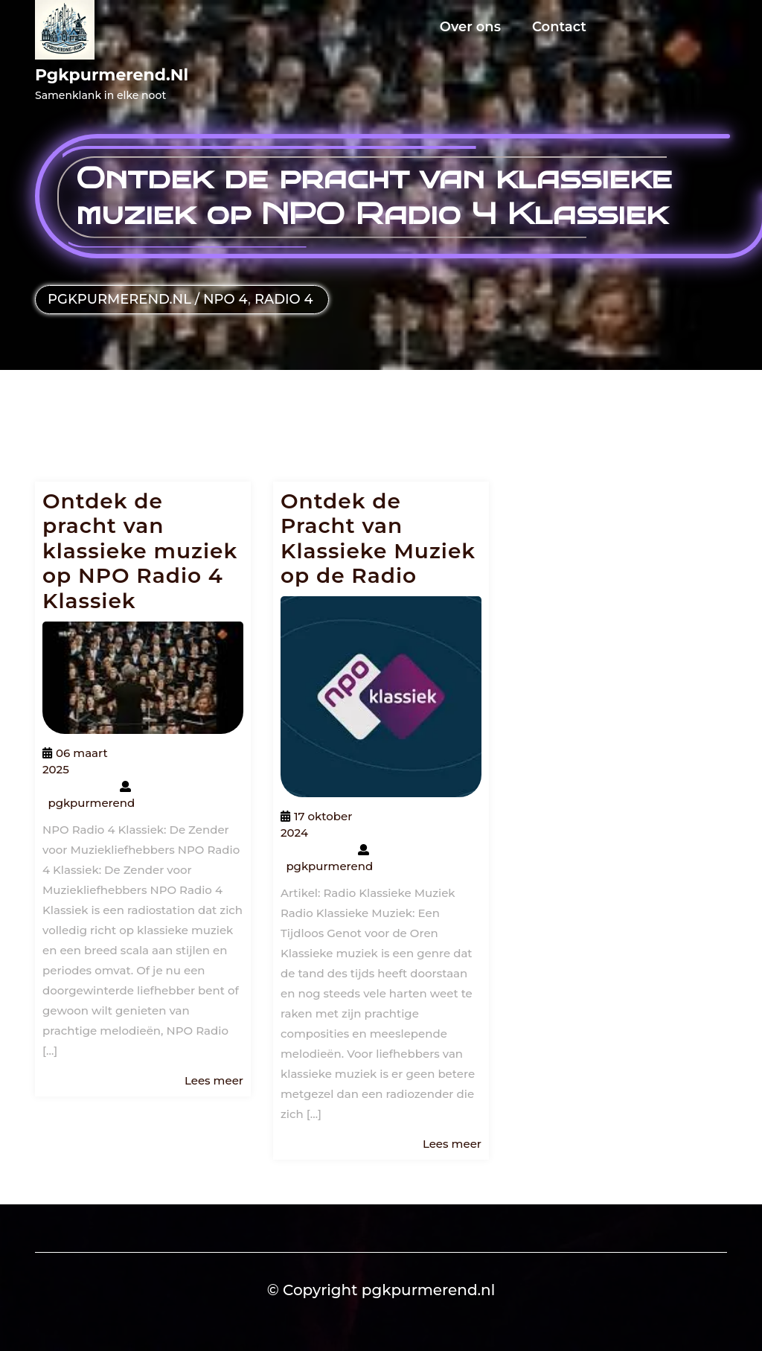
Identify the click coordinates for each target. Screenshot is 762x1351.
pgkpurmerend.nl (111, 75)
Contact (559, 27)
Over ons (470, 27)
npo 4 (225, 299)
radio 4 (283, 299)
